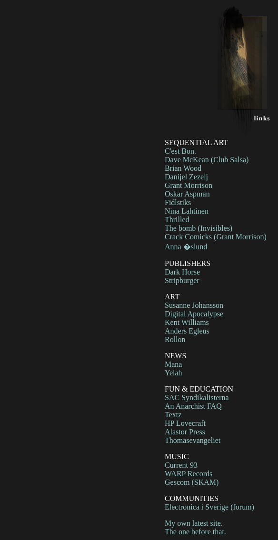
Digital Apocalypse (194, 314)
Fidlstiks (178, 202)
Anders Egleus (187, 331)
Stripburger (182, 280)
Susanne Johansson (194, 305)
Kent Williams (187, 322)
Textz (173, 415)
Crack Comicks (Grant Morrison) (216, 237)
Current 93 (181, 465)
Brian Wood (183, 168)
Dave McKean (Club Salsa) (206, 160)
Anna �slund (186, 247)
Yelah (173, 373)
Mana (173, 364)
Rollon (175, 339)
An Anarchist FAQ (193, 406)
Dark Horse (182, 272)
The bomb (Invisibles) (198, 228)
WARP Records (188, 474)
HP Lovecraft (185, 423)
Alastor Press (185, 432)
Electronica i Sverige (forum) (209, 507)
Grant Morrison (188, 185)
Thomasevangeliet (192, 440)
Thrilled (177, 220)
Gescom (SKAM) (191, 482)
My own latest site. (194, 523)
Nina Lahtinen (186, 211)
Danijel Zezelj (186, 177)
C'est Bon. (180, 151)
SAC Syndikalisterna (197, 397)
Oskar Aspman (187, 194)
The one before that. (195, 532)
